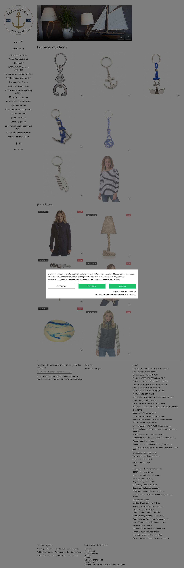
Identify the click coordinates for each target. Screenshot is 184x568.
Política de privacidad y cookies (124, 292)
